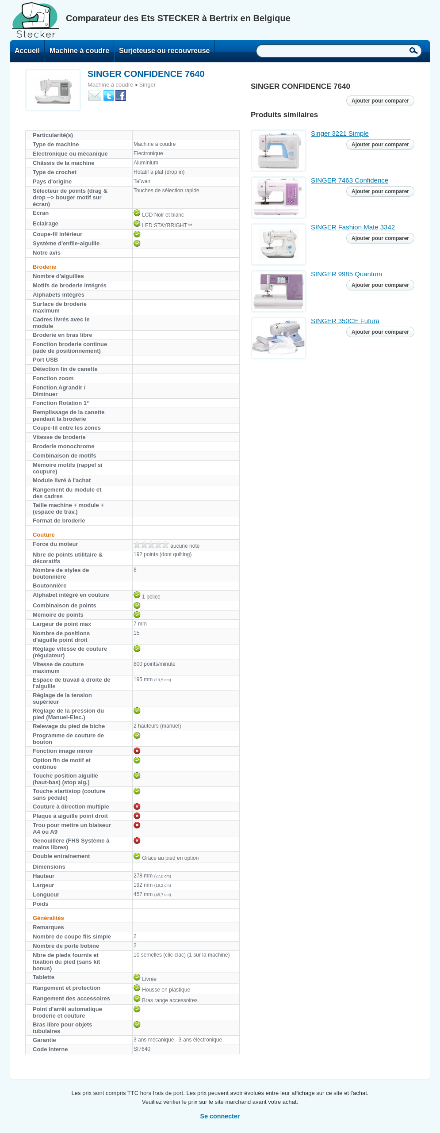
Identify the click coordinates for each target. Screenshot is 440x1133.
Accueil (27, 50)
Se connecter (220, 1116)
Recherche (413, 50)
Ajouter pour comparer (380, 100)
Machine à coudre (79, 50)
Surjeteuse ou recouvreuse (164, 50)
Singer (147, 84)
